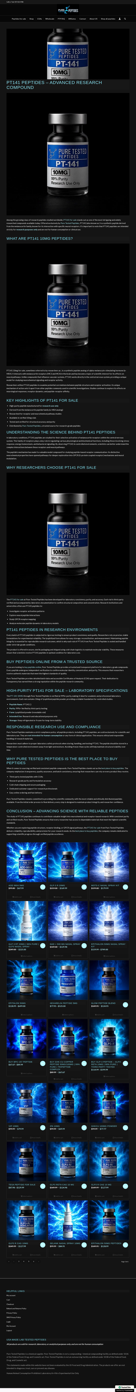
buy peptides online (33, 667)
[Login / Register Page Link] (119, 19)
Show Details (35, 897)
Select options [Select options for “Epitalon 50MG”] (26, 1015)
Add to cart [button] (17, 897)
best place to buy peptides (112, 768)
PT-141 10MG (16, 696)
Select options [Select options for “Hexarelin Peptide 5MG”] (68, 1015)
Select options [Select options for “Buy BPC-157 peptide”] (26, 1074)
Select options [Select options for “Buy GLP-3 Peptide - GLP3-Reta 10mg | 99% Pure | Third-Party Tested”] (109, 1077)
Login (9, 1322)
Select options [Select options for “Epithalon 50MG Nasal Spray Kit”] (109, 956)
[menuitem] (19, 19)
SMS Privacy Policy (14, 1317)
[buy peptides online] (68, 9)
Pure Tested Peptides (70, 223)
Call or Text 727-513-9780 (15, 2)
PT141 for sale (70, 220)
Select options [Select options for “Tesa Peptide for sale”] (26, 1196)
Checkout (10, 1304)
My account (11, 1295)
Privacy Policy (12, 1313)
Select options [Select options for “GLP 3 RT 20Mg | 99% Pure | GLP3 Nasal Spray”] (26, 956)
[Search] (124, 19)
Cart (8, 1300)
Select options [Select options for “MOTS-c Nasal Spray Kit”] (109, 897)
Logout (9, 1330)
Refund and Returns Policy (16, 1308)
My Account (11, 1326)
